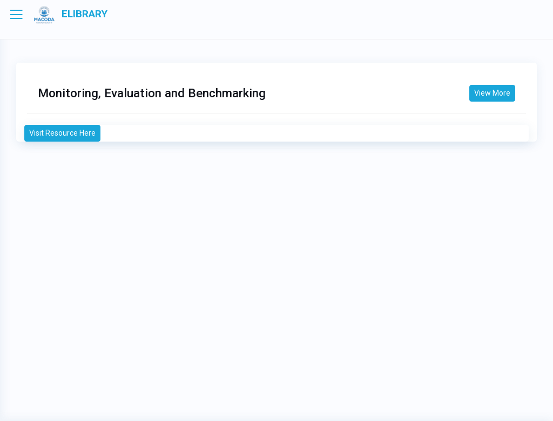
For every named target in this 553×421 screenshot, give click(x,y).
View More (492, 93)
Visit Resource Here (62, 133)
